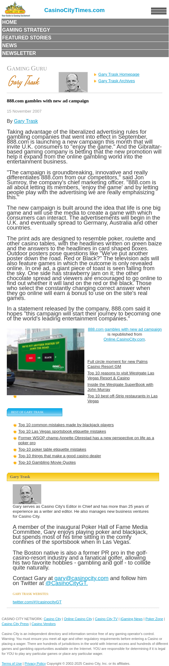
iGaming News (131, 619)
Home (9, 22)
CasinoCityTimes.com (74, 10)
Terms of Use (12, 663)
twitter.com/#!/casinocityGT (37, 602)
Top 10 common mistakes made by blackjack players (66, 424)
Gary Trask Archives (116, 80)
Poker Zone (154, 619)
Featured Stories (26, 37)
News (9, 45)
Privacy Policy (35, 663)
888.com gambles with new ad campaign (125, 329)
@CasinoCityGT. (66, 583)
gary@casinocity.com (81, 578)
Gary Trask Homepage (119, 74)
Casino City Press (15, 624)
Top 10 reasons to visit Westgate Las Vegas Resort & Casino (120, 375)
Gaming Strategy (26, 30)
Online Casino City (78, 619)
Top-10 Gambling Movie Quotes (47, 462)
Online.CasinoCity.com (124, 339)
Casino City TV (106, 619)
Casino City (52, 619)
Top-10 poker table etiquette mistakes (52, 449)
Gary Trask (26, 121)
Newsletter (19, 53)
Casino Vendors (44, 624)
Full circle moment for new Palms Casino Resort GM (117, 364)
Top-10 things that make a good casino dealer (59, 456)
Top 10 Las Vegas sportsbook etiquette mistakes (62, 431)
